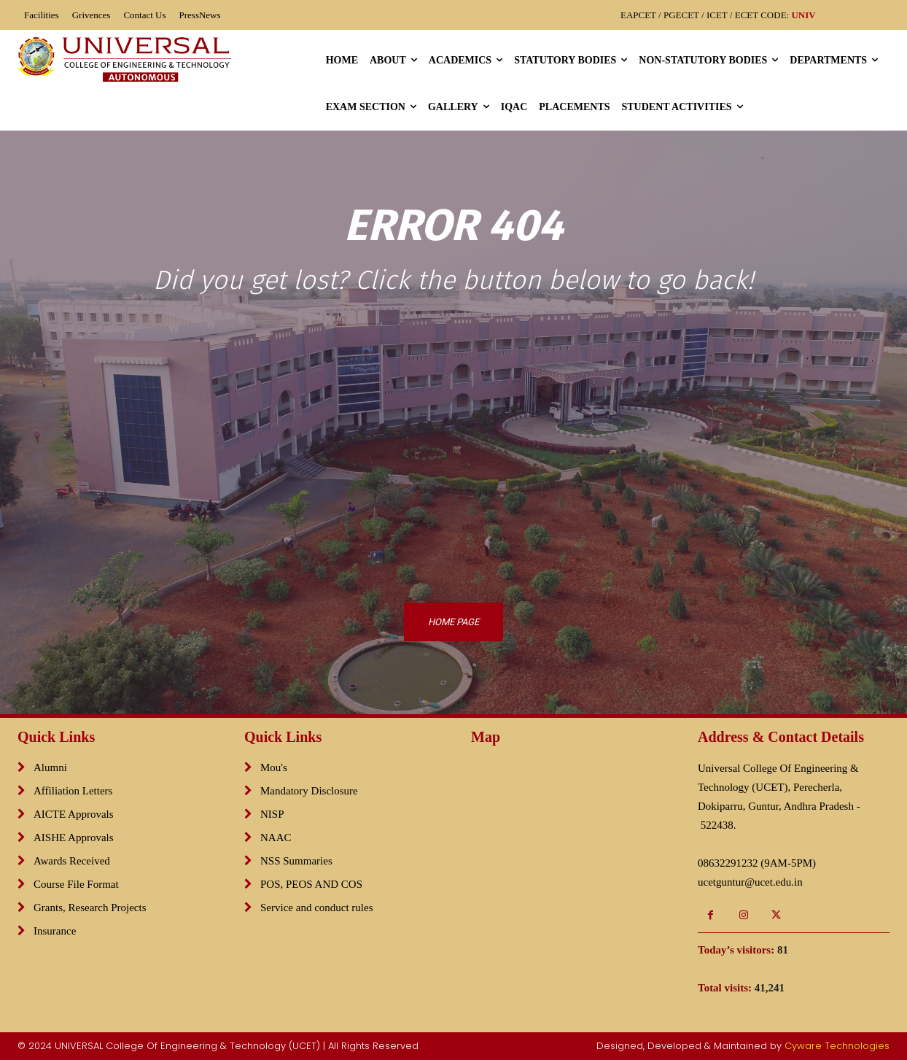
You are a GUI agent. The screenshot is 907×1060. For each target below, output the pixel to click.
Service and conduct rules (316, 907)
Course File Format (76, 884)
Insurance (55, 931)
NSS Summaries (296, 861)
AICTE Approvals (74, 814)
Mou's (273, 767)
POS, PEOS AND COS (311, 884)
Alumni (50, 767)
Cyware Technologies (837, 1046)
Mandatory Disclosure (309, 791)
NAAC (276, 837)
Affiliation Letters (73, 791)
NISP (272, 814)
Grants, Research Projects (90, 907)
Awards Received (72, 861)
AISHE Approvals (74, 837)
